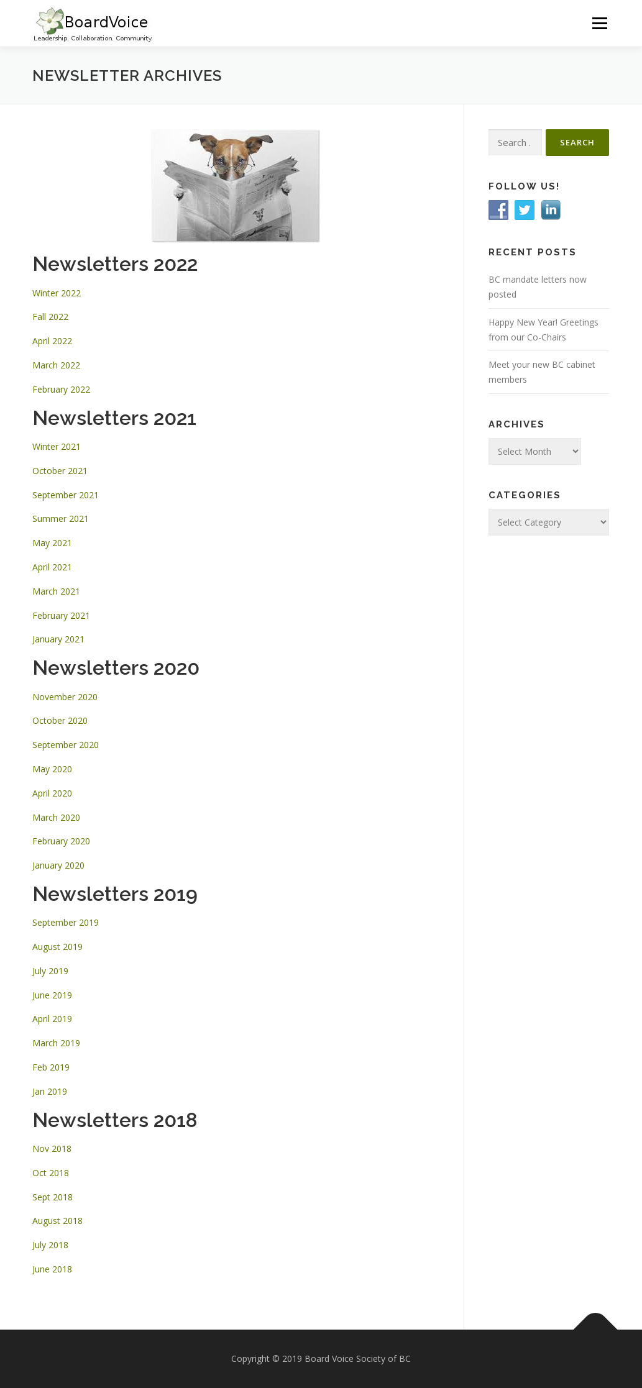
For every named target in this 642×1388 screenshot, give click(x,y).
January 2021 (58, 639)
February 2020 (61, 841)
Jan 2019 (49, 1091)
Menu (599, 23)
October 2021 (60, 471)
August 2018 (57, 1220)
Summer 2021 (60, 518)
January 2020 (58, 865)
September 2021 (65, 495)
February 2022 (61, 389)
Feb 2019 (51, 1067)
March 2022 (56, 365)
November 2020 (65, 697)
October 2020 (60, 720)
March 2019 (56, 1043)
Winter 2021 (56, 446)
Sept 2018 (52, 1197)
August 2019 (57, 946)
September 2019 (65, 922)
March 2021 (56, 591)
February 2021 (61, 615)
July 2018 (50, 1245)
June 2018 (52, 1269)
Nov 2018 (51, 1148)
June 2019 (52, 995)
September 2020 (65, 745)
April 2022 (52, 341)
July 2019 (50, 971)
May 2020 (52, 769)
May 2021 (52, 543)
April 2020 (52, 793)
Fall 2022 (50, 316)
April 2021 (52, 567)
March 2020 (56, 817)
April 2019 (52, 1019)
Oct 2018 (50, 1173)
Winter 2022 (56, 293)
